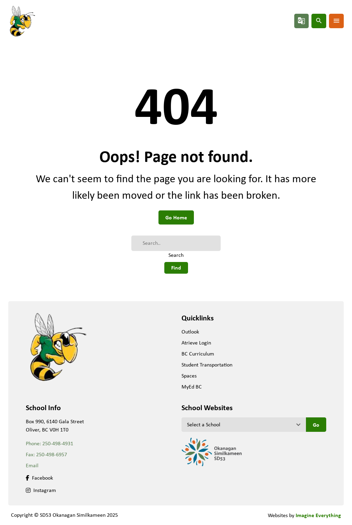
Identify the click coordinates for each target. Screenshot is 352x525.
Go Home (176, 217)
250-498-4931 (57, 443)
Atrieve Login (196, 342)
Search (176, 255)
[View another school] (244, 424)
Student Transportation (207, 364)
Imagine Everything (318, 515)
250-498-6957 (51, 454)
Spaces (189, 375)
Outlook (190, 331)
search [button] (319, 20)
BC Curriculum (198, 353)
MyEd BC (192, 386)
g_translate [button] (301, 20)
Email (32, 465)
